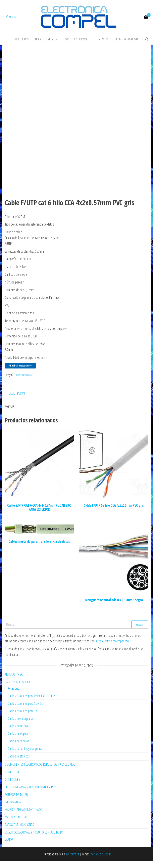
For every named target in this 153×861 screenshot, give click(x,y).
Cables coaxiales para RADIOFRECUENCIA (31, 695)
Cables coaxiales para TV (22, 711)
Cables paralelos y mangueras (25, 748)
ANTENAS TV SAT (14, 674)
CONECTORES (13, 771)
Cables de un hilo (18, 725)
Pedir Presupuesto (127, 39)
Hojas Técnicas (46, 39)
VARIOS (9, 839)
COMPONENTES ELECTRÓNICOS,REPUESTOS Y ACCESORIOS (40, 764)
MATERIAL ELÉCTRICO (17, 817)
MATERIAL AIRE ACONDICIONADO (23, 809)
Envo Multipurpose (100, 854)
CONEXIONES (12, 779)
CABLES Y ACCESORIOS (18, 681)
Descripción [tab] (17, 393)
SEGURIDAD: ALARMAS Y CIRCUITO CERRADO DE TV (34, 832)
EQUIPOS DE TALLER (16, 794)
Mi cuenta (11, 16)
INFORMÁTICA (13, 801)
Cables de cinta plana (20, 718)
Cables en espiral (18, 733)
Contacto (101, 39)
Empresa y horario (76, 39)
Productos (21, 39)
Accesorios (14, 688)
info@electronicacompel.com (112, 641)
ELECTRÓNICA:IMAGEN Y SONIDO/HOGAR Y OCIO (33, 787)
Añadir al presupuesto (20, 365)
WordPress (72, 854)
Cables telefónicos (19, 756)
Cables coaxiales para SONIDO (26, 703)
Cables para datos (23, 375)
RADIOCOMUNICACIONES (19, 824)
